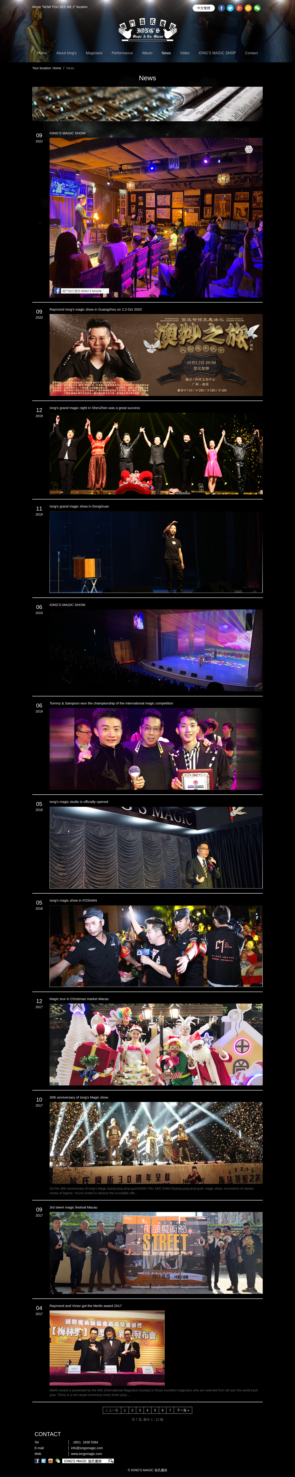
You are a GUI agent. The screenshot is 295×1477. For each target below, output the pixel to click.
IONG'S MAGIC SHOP (217, 53)
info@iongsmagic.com (87, 1448)
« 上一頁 (112, 1410)
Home (42, 53)
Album (147, 53)
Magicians (94, 53)
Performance (122, 53)
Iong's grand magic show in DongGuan (79, 506)
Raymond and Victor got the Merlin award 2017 (86, 1306)
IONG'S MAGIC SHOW (67, 605)
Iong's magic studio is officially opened (79, 802)
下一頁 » (183, 1410)
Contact (251, 53)
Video (185, 53)
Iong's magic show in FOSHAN (73, 900)
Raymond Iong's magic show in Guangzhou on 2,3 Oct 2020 (96, 309)
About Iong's (66, 53)
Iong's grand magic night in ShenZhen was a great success (95, 408)
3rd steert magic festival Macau (73, 1207)
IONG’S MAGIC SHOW (68, 133)
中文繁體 (203, 8)
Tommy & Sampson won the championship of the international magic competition (111, 703)
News (166, 53)
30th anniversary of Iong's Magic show (79, 1097)
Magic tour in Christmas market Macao (79, 999)
